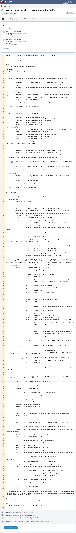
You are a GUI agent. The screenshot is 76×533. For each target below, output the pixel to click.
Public (14, 14)
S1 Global (31, 515)
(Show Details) (35, 521)
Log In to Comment (10, 528)
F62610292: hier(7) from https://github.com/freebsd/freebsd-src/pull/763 (16, 33)
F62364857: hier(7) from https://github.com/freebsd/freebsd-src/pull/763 (16, 41)
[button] (74, 2)
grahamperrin (16, 19)
